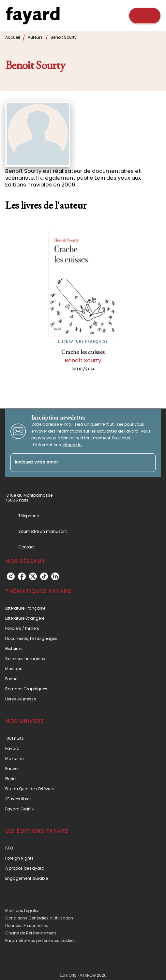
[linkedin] (55, 576)
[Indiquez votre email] (74, 462)
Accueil (12, 37)
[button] (83, 608)
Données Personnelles (26, 925)
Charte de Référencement (30, 933)
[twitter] (32, 576)
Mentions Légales (22, 910)
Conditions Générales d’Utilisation (39, 918)
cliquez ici (73, 445)
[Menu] (145, 15)
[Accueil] (32, 15)
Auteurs (35, 37)
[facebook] (21, 576)
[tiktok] (44, 576)
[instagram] (10, 576)
